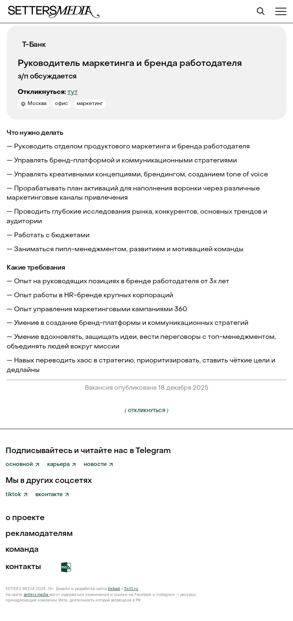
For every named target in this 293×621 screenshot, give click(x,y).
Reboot (114, 589)
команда (22, 550)
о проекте (25, 518)
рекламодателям (39, 534)
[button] (280, 11)
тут (72, 92)
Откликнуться (146, 410)
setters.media (36, 595)
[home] (53, 11)
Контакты (23, 567)
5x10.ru (131, 589)
